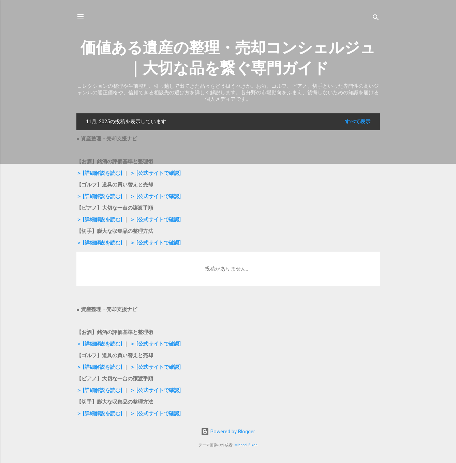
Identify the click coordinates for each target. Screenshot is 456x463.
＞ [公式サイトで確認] (155, 173)
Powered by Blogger (228, 432)
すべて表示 (357, 121)
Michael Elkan (246, 445)
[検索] (376, 18)
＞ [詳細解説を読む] (99, 173)
